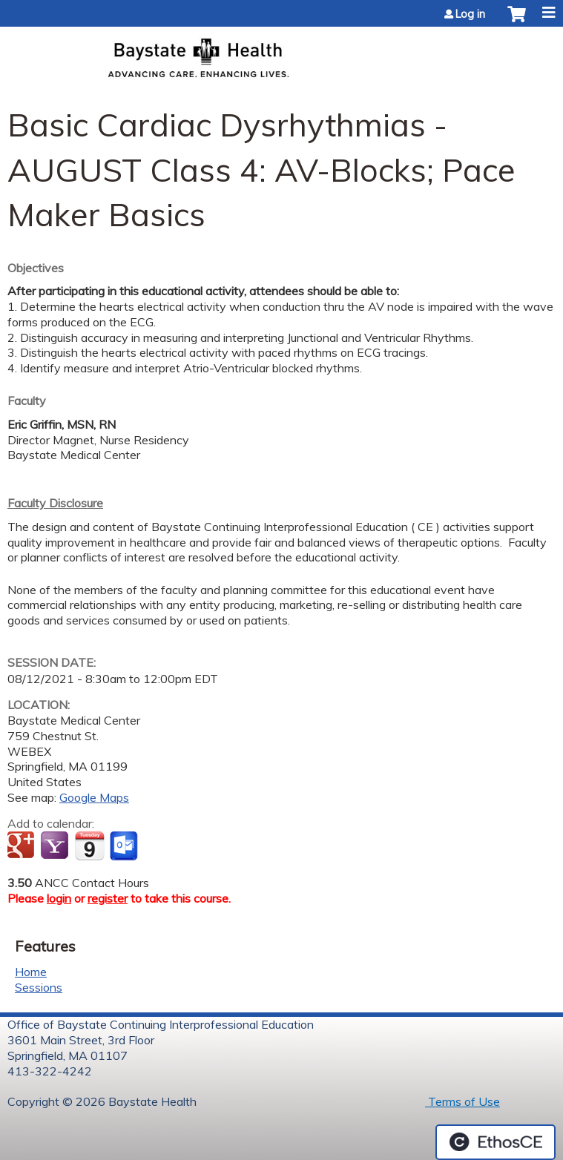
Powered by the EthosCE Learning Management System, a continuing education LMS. (495, 1142)
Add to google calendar (22, 846)
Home (31, 971)
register (108, 898)
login (59, 898)
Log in (470, 14)
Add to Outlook (125, 846)
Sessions (38, 987)
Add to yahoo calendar (56, 846)
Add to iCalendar (89, 845)
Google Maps (94, 797)
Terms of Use (462, 1101)
